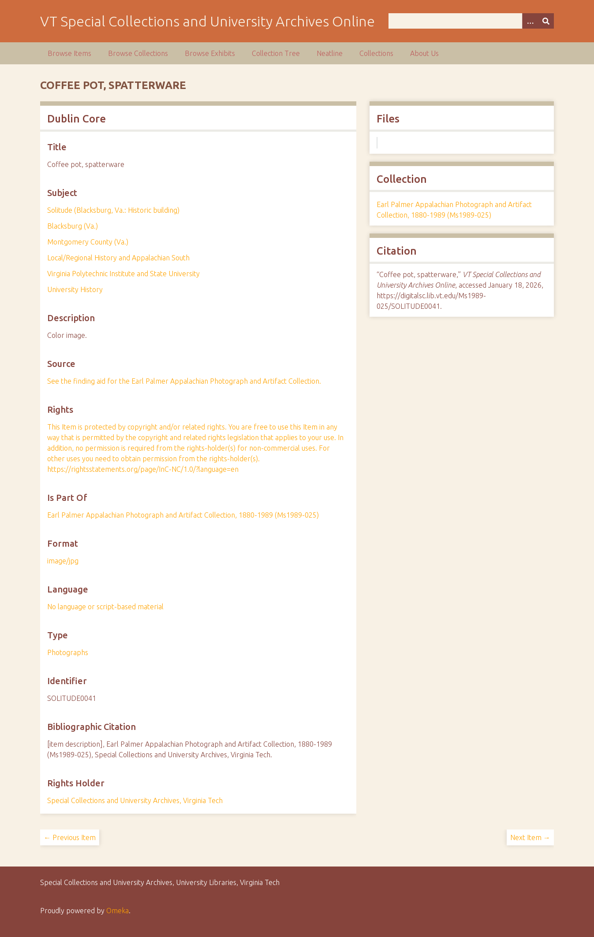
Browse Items (69, 53)
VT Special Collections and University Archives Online (207, 21)
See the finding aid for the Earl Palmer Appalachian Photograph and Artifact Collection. (184, 381)
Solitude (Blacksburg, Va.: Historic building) (113, 210)
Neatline (330, 53)
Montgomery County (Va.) (87, 242)
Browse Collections (138, 53)
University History (75, 289)
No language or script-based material (105, 607)
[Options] (530, 21)
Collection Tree (276, 53)
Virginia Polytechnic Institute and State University (123, 274)
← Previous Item (70, 837)
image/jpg (62, 561)
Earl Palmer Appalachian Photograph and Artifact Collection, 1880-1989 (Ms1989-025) (183, 515)
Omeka (117, 911)
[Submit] (546, 21)
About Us (424, 53)
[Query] (471, 21)
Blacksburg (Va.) (72, 226)
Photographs (67, 652)
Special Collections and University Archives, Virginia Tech (135, 800)
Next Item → (530, 837)
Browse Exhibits (210, 53)
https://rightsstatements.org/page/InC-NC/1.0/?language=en (143, 469)
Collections (376, 53)
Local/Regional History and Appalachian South (118, 258)
